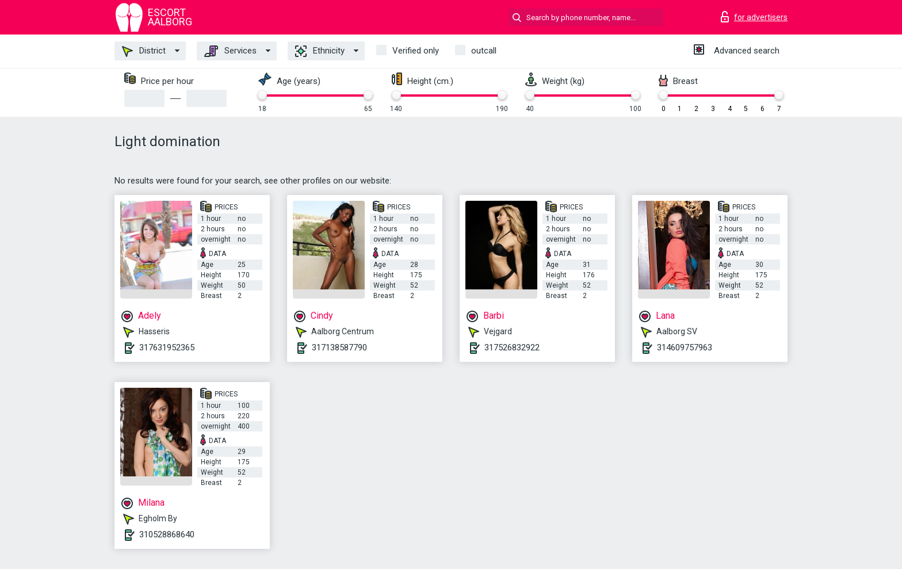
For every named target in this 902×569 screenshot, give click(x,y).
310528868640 (166, 534)
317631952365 (166, 347)
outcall (483, 50)
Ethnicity (320, 51)
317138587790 (339, 347)
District (144, 51)
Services (230, 51)
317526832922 (512, 347)
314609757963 (684, 347)
